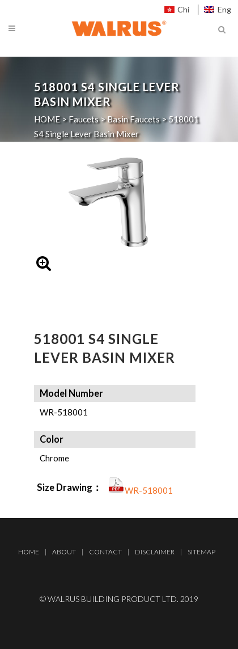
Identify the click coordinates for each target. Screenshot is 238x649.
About (64, 552)
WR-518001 (149, 490)
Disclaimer (155, 552)
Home (28, 552)
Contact (105, 552)
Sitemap (201, 552)
